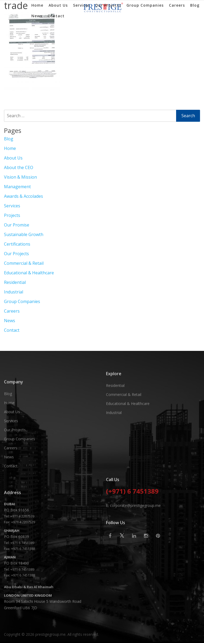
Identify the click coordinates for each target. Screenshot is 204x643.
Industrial (13, 292)
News (36, 15)
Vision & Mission (20, 177)
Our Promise (16, 225)
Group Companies (145, 5)
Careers (177, 5)
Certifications (17, 244)
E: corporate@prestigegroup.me (133, 536)
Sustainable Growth (23, 234)
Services (81, 5)
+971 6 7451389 (22, 608)
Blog (194, 5)
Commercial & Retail (24, 263)
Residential (15, 282)
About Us (58, 5)
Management (17, 187)
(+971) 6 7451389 (132, 523)
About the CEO (18, 167)
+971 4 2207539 (22, 581)
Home (37, 5)
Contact (56, 15)
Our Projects (108, 5)
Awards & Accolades (23, 196)
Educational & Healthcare (29, 273)
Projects (12, 215)
